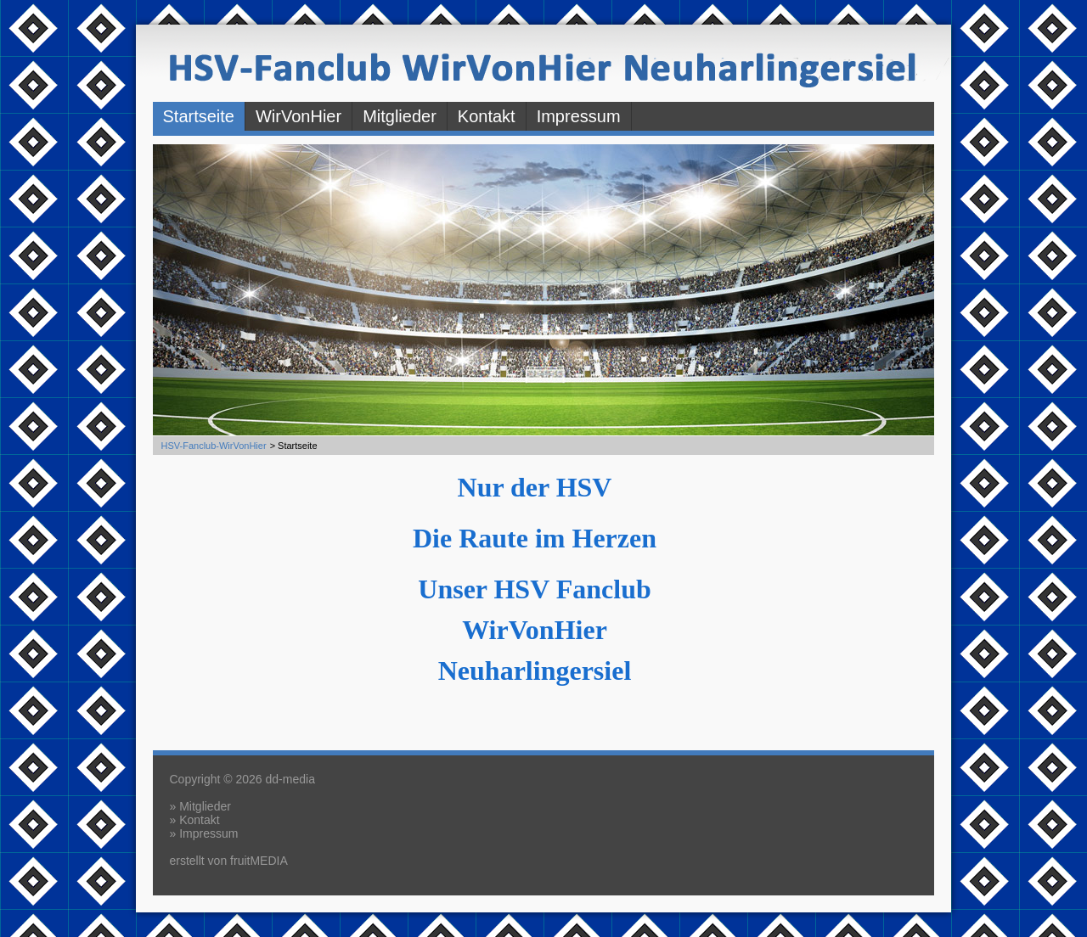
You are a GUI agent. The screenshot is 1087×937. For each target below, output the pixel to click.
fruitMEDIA (259, 860)
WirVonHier (298, 116)
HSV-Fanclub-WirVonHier (214, 445)
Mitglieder (399, 116)
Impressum (579, 116)
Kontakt (486, 116)
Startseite (198, 116)
